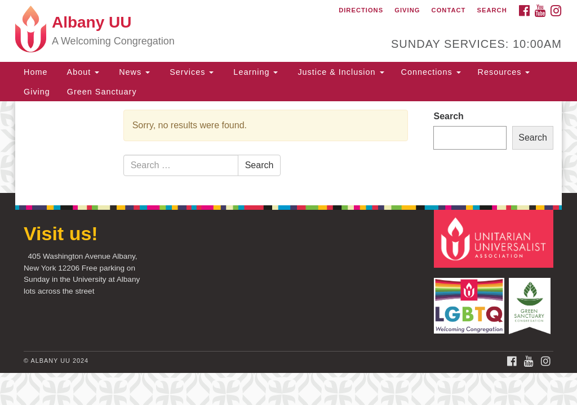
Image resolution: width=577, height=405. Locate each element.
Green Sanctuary (102, 91)
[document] (288, 147)
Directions (361, 10)
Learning (254, 72)
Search (492, 10)
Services (190, 72)
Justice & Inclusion (339, 72)
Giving (407, 10)
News (133, 72)
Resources (504, 72)
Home (35, 72)
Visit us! (61, 233)
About (81, 72)
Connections (431, 72)
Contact (449, 10)
